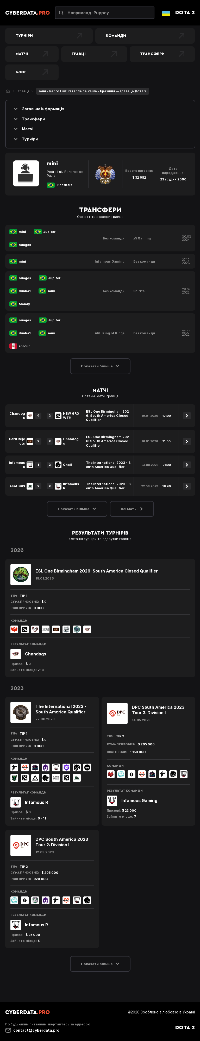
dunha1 (25, 291)
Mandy (24, 304)
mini (22, 232)
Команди (145, 36)
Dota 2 (185, 12)
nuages (25, 245)
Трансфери (162, 54)
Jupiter (49, 232)
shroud (24, 346)
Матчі (32, 54)
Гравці (94, 54)
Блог (32, 72)
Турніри (49, 36)
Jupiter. (54, 278)
